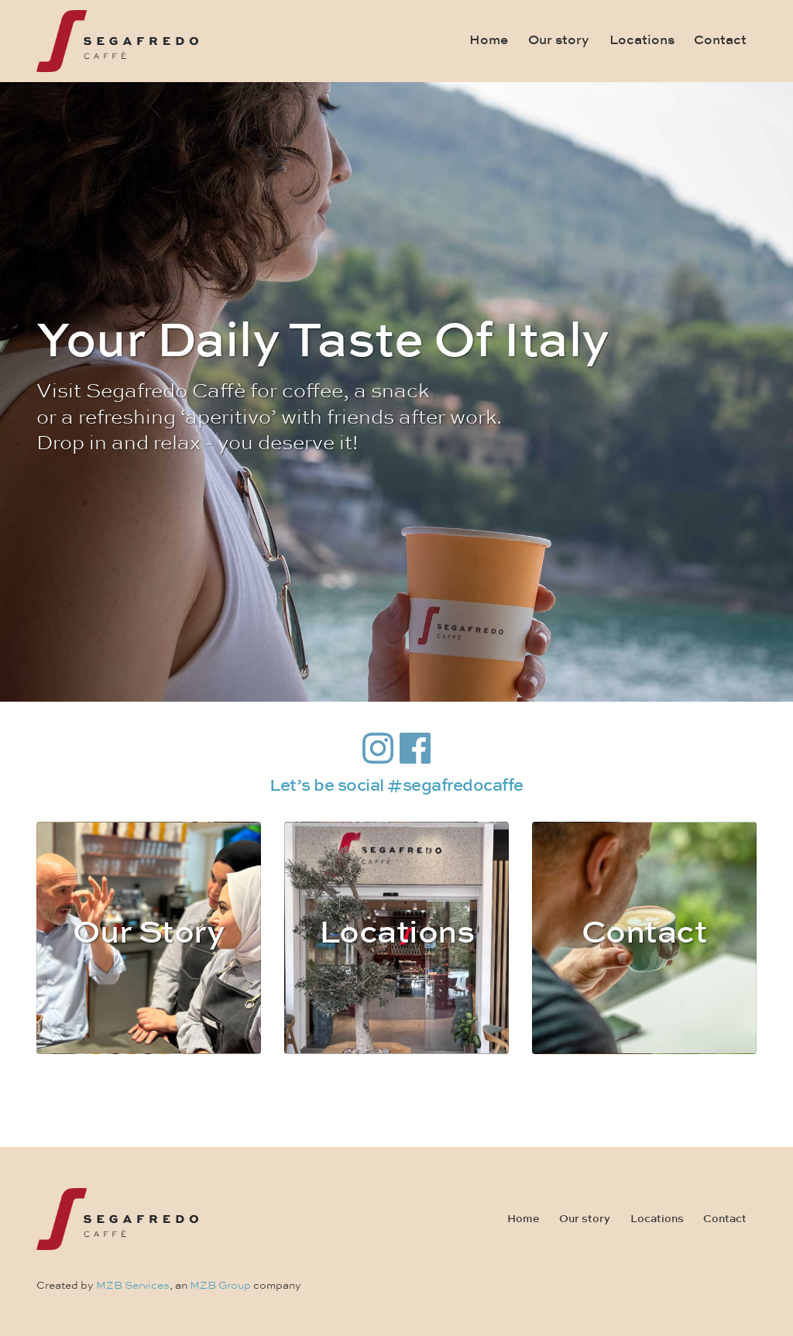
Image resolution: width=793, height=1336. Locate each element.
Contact (720, 40)
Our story (558, 40)
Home (488, 40)
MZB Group (220, 1285)
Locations (642, 40)
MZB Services (133, 1285)
